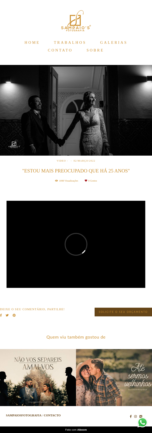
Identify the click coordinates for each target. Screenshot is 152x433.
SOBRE (95, 50)
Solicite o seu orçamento (123, 311)
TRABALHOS (70, 42)
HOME (32, 42)
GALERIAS (113, 42)
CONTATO (60, 50)
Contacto (52, 415)
